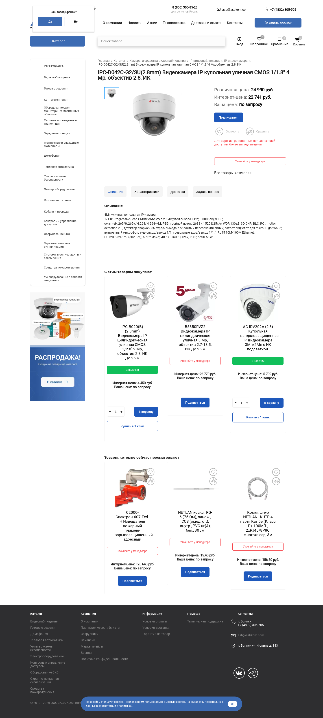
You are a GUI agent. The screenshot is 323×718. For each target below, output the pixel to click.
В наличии (132, 369)
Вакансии (88, 640)
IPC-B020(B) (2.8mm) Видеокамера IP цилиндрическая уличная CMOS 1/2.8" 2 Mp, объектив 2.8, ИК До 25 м (132, 342)
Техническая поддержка (205, 621)
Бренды (86, 652)
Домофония (39, 634)
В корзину (146, 411)
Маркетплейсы (92, 646)
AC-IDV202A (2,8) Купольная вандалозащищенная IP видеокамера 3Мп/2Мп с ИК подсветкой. (259, 337)
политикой (125, 705)
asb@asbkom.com (251, 635)
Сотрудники (89, 634)
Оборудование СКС (44, 672)
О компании (89, 621)
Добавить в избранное (150, 286)
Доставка (177, 192)
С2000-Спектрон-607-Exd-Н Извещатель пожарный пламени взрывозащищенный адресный (134, 525)
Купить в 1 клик (132, 426)
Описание (115, 192)
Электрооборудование (47, 656)
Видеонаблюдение (43, 621)
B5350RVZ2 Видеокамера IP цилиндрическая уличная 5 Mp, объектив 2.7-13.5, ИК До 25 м (195, 337)
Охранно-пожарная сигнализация (44, 680)
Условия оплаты (154, 621)
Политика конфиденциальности (104, 659)
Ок (232, 703)
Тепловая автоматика (46, 640)
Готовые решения (43, 627)
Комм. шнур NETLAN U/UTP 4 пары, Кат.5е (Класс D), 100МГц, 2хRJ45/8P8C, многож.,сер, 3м (258, 523)
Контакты (245, 614)
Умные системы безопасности (41, 648)
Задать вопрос (207, 192)
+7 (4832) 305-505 (283, 9)
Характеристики (146, 192)
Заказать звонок (278, 23)
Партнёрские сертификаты (100, 627)
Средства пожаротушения (42, 690)
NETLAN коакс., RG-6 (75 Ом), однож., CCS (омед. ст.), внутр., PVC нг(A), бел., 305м (195, 521)
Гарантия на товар (156, 634)
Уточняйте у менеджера (250, 161)
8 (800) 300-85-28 (184, 7)
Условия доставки (156, 627)
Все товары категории (232, 173)
